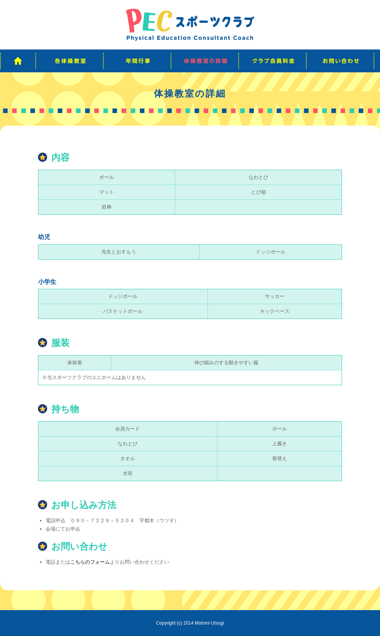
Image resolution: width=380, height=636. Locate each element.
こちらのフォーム (90, 562)
